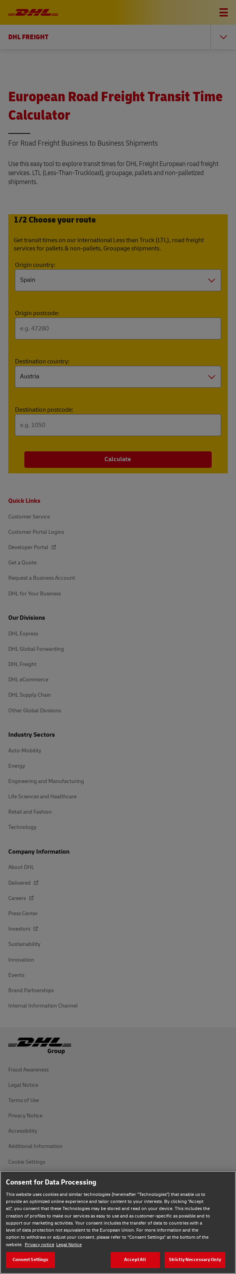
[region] (118, 1222)
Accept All (135, 1260)
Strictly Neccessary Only (195, 1260)
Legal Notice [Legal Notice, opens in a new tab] (69, 1245)
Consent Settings (31, 1260)
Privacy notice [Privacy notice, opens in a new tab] (39, 1245)
